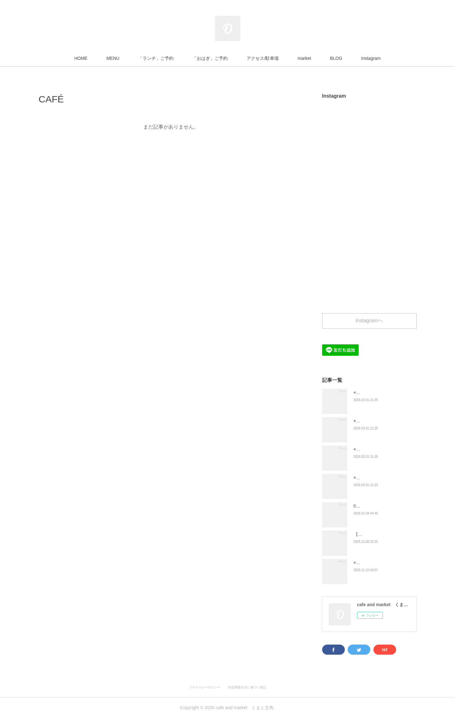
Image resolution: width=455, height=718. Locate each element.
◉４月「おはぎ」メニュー (379, 449)
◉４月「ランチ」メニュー (379, 420)
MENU (112, 58)
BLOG (336, 58)
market (304, 58)
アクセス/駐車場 (263, 58)
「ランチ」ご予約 (155, 58)
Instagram (371, 58)
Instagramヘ (369, 320)
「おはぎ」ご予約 (210, 58)
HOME (81, 58)
